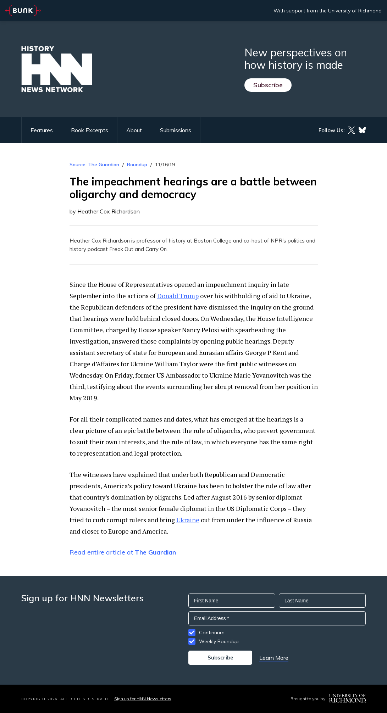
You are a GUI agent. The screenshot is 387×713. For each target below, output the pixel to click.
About (134, 130)
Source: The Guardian (94, 164)
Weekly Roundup (219, 641)
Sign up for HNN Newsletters (142, 698)
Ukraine (187, 520)
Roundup (137, 164)
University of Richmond (355, 10)
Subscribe (268, 85)
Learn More (273, 657)
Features (42, 130)
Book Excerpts (89, 130)
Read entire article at (123, 552)
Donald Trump (178, 295)
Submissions (175, 130)
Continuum (212, 632)
